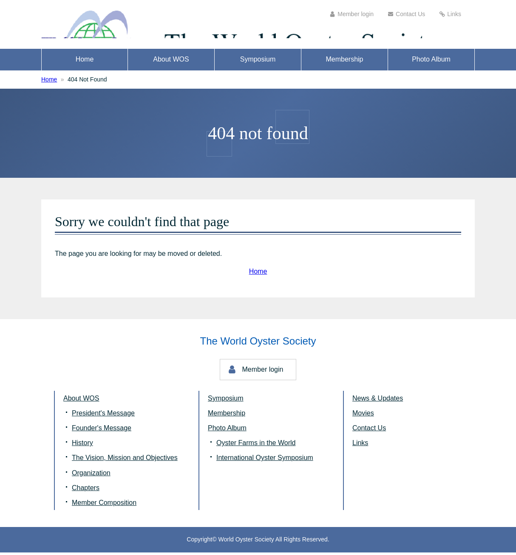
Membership (344, 62)
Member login (355, 14)
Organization (91, 475)
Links (454, 14)
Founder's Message (101, 430)
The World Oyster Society (132, 26)
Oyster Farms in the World (255, 445)
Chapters (85, 490)
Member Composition (104, 505)
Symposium (258, 62)
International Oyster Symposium (264, 460)
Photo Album (431, 62)
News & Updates (377, 400)
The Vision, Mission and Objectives (125, 460)
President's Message (103, 415)
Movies (363, 415)
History (82, 445)
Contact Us (410, 14)
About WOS (171, 62)
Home (85, 62)
